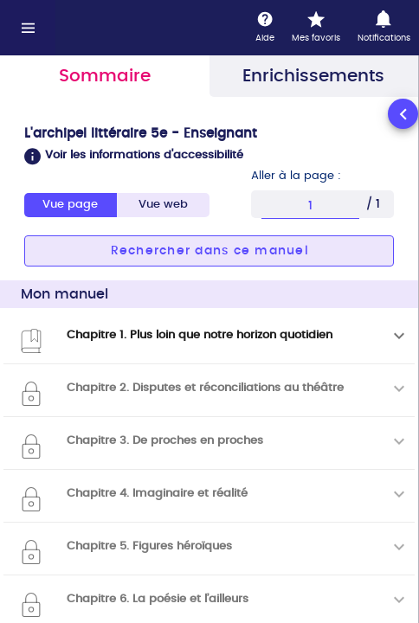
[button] (209, 156)
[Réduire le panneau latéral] (403, 114)
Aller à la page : (296, 176)
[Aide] (265, 27)
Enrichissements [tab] (313, 76)
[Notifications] (384, 27)
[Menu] (27, 27)
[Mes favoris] (316, 27)
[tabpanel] (209, 359)
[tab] (163, 205)
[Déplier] (399, 335)
